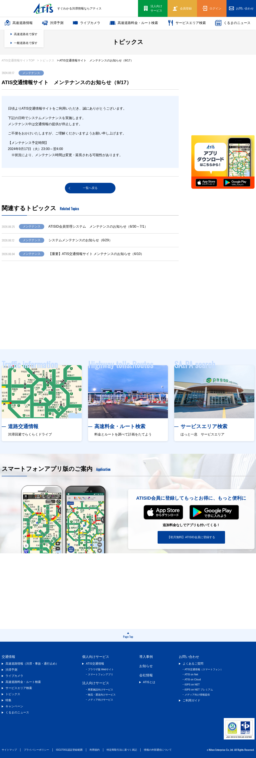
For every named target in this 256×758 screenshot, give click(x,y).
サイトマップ (9, 749)
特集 (8, 700)
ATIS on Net (191, 674)
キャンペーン (14, 706)
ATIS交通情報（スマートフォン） (204, 669)
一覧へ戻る (90, 188)
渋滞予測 (52, 23)
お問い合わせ (189, 656)
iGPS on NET (192, 684)
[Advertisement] (128, 311)
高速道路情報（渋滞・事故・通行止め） (32, 663)
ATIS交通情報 (95, 663)
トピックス (12, 694)
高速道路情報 (18, 23)
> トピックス (45, 60)
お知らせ (146, 666)
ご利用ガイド (191, 700)
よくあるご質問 (193, 663)
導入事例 (146, 656)
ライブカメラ (86, 23)
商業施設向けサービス (100, 689)
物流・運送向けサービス (102, 694)
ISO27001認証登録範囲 (69, 749)
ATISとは (149, 682)
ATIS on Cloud (193, 679)
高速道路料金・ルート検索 (134, 23)
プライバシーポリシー (36, 749)
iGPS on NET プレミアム (199, 689)
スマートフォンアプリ (100, 674)
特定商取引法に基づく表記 (122, 749)
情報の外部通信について (158, 749)
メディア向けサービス (100, 699)
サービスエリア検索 (187, 23)
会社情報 (146, 675)
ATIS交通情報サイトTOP (18, 60)
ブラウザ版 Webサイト (101, 669)
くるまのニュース (233, 23)
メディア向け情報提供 (197, 694)
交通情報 (8, 656)
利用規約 (95, 749)
